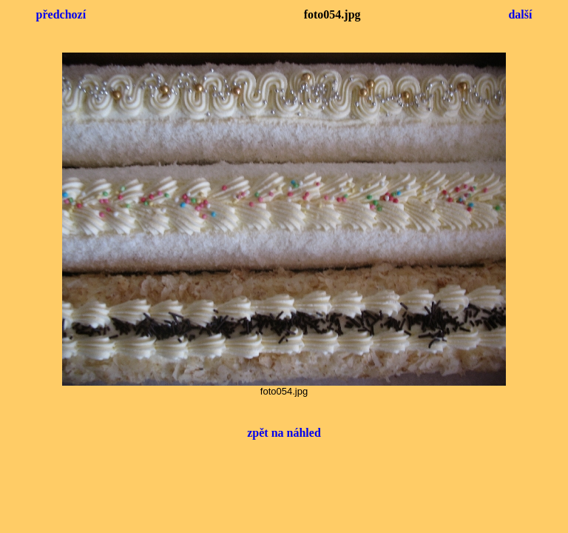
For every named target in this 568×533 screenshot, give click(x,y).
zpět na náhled (284, 432)
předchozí (61, 14)
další (520, 14)
